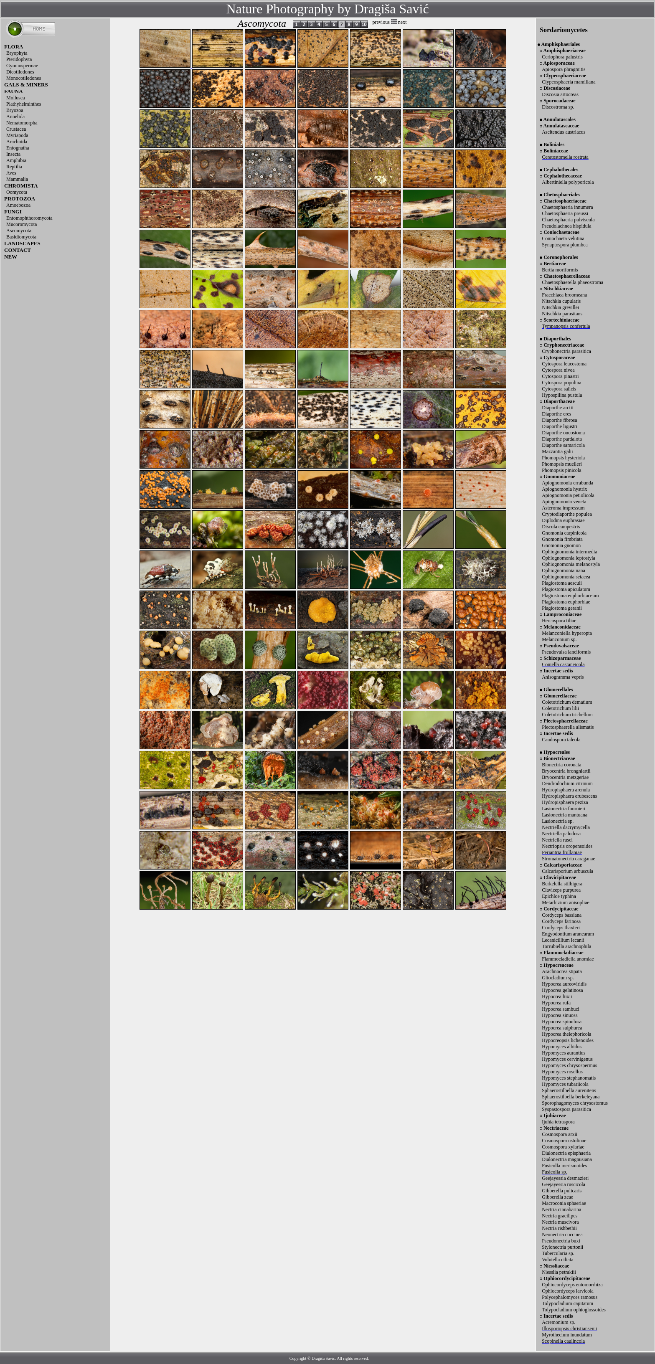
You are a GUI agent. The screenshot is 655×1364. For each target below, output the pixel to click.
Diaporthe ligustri (559, 426)
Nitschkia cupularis (561, 301)
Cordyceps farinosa (561, 921)
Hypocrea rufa (556, 1003)
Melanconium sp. (559, 639)
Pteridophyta (19, 59)
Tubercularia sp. (558, 1253)
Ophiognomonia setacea (566, 577)
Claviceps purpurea (561, 890)
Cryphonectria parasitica (566, 351)
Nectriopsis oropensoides (567, 846)
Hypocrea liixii (557, 996)
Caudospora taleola (561, 740)
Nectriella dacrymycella (566, 827)
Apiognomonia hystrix (564, 489)
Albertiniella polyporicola (568, 182)
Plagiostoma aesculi (562, 583)
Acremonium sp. (558, 1322)
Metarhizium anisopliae (565, 902)
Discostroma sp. (558, 107)
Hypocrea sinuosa (560, 1015)
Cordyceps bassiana (561, 915)
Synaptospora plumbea (565, 245)
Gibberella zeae (557, 1197)
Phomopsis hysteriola (563, 458)
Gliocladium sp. (558, 978)
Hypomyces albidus (561, 1047)
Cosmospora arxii (559, 1134)
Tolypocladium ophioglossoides (574, 1310)
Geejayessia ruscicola (563, 1184)
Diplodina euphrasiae (563, 520)
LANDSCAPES (22, 243)
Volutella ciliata (557, 1260)
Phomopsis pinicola (561, 470)
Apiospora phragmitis (563, 69)
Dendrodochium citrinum (567, 783)
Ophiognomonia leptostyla (568, 558)
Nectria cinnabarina (561, 1209)
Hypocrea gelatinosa (562, 990)
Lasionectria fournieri (563, 808)
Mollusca (15, 98)
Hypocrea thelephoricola (566, 1034)
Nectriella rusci (557, 840)
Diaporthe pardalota (562, 439)
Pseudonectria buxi (561, 1241)
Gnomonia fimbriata (562, 539)
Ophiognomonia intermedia (569, 552)
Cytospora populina (561, 382)
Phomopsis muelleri (562, 464)
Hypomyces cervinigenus (567, 1059)
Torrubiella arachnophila (566, 946)
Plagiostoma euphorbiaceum (570, 595)
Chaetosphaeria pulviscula (568, 220)
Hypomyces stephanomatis (569, 1078)
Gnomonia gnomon (561, 545)
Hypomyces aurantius (563, 1053)
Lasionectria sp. (558, 821)
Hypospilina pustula (562, 395)
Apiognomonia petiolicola (568, 495)
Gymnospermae (22, 65)
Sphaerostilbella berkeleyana (570, 1097)
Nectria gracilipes (559, 1216)
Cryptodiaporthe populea (567, 514)
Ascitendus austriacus (563, 132)
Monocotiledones (23, 78)
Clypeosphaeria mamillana (568, 82)
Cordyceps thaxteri (561, 927)
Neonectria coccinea (562, 1234)
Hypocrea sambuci (560, 1009)
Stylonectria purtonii (562, 1247)
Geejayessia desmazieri (565, 1178)
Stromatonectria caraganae (568, 859)
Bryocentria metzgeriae (565, 777)
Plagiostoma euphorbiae (566, 602)
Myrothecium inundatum (567, 1335)
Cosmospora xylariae (563, 1147)
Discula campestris (561, 527)
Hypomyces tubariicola (565, 1084)
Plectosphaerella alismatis (568, 727)
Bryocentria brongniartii (566, 771)
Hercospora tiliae (559, 621)
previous (381, 22)
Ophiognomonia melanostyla (571, 564)
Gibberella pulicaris (561, 1191)
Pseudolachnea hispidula (566, 226)
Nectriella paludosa (561, 834)
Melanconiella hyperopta (567, 633)
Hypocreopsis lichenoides (568, 1040)
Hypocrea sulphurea (562, 1028)
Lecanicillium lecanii (563, 940)
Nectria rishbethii (559, 1228)
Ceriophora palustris (562, 57)
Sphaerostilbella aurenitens (569, 1090)
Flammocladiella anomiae (568, 959)
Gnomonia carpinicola (564, 533)
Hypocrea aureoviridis (564, 984)
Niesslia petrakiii (559, 1272)
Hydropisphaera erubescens (569, 796)
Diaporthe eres (556, 414)
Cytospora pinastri (560, 376)
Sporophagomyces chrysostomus (575, 1103)
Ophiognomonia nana (563, 570)
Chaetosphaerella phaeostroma (572, 282)
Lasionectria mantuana (564, 815)
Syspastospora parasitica (566, 1109)
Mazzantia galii (557, 451)
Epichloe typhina (559, 896)
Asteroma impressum (563, 508)
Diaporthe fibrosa (559, 420)
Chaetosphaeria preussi (565, 213)
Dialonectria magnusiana (567, 1159)
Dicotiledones (20, 72)
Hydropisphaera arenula (566, 790)
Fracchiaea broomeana (564, 295)
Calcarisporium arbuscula (567, 871)
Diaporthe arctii (558, 408)
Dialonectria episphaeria (566, 1153)
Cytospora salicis (559, 389)
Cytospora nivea (558, 370)
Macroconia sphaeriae (564, 1203)
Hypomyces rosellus (562, 1072)
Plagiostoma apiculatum (566, 589)
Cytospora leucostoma (564, 364)
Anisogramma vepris (563, 677)
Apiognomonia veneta (564, 502)
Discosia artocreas (560, 94)
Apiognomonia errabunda (567, 483)
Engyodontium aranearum (568, 934)
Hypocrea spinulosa (561, 1021)
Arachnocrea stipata (562, 971)
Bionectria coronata (561, 765)
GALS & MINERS (26, 84)
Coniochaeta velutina (563, 238)
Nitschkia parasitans (562, 314)
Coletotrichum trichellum (567, 714)
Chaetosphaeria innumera (567, 207)
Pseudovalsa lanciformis (566, 652)
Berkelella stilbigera (562, 884)
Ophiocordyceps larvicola (568, 1291)
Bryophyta (17, 53)
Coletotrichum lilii (560, 708)
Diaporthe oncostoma (563, 433)
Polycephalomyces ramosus (569, 1297)
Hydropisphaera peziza (565, 802)
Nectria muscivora (560, 1222)
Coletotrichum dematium (567, 702)
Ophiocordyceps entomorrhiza (572, 1285)
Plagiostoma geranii (562, 608)
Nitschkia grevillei (560, 307)
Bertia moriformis (560, 270)
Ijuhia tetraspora (558, 1122)
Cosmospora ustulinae (564, 1140)
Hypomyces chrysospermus (569, 1065)
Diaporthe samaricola (563, 445)
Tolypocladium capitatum (567, 1303)
